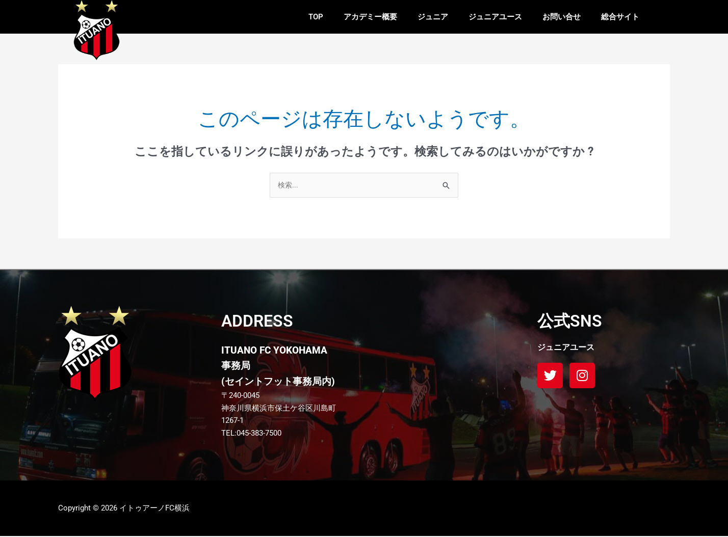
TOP (315, 16)
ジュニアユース (495, 16)
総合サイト (620, 16)
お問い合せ (561, 16)
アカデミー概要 (370, 16)
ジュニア (433, 16)
